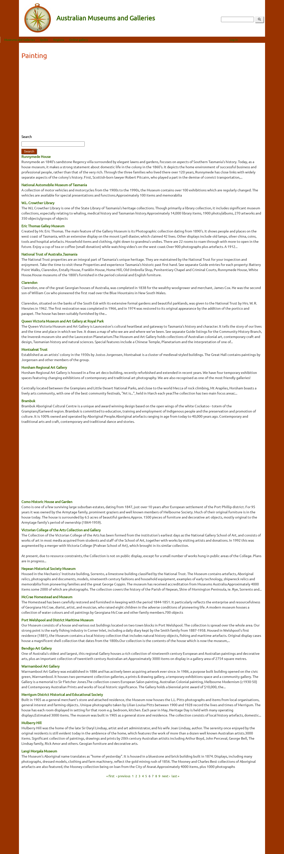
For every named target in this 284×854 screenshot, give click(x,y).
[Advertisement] (142, 98)
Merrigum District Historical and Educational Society (62, 694)
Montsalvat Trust (34, 349)
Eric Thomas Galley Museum (42, 226)
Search (26, 136)
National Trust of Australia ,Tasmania (49, 254)
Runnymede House (36, 156)
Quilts (63, 40)
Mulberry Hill (31, 722)
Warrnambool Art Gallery (40, 666)
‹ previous (123, 776)
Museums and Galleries (38, 40)
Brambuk (28, 400)
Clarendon (29, 282)
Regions (77, 40)
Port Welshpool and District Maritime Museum (57, 620)
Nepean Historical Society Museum (48, 568)
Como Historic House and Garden (46, 501)
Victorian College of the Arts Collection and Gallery (61, 530)
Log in (253, 40)
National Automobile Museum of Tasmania (54, 185)
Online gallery (97, 40)
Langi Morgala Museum (39, 751)
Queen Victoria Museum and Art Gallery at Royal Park (62, 321)
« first (110, 776)
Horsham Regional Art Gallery (44, 367)
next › (166, 776)
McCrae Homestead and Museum (46, 597)
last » (175, 776)
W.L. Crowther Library (37, 202)
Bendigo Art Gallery (36, 648)
